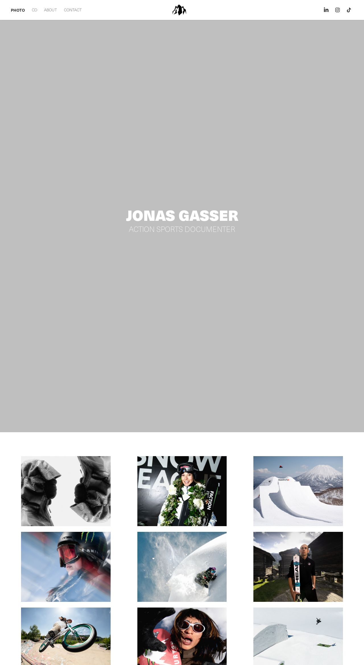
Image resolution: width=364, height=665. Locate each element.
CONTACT (73, 10)
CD (34, 10)
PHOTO (18, 10)
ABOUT (50, 10)
